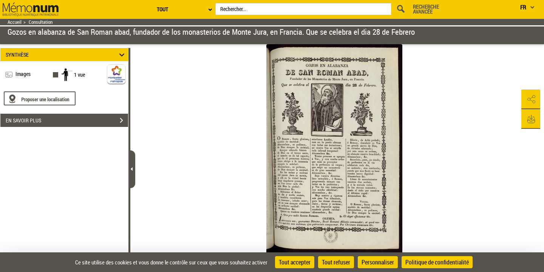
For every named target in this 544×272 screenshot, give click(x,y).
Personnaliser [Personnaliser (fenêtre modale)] (378, 262)
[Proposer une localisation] (40, 98)
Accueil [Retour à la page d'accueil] (15, 22)
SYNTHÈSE (66, 54)
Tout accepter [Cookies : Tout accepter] (295, 262)
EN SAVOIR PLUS (67, 120)
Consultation (41, 22)
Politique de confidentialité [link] (437, 262)
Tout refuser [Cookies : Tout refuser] (336, 262)
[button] (530, 99)
